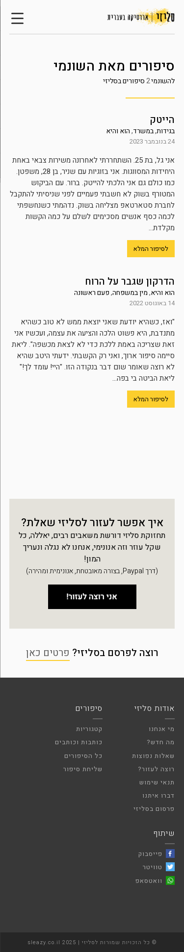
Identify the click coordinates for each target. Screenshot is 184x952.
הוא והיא (118, 131)
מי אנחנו (162, 728)
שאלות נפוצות (153, 755)
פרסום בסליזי (154, 808)
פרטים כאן (48, 653)
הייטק (162, 120)
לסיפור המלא (150, 248)
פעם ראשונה (91, 293)
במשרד (143, 131)
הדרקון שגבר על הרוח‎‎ (130, 281)
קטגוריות (89, 728)
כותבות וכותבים (79, 742)
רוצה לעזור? (156, 769)
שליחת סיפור (83, 769)
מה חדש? (161, 742)
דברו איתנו (158, 795)
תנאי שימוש (157, 782)
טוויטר (152, 867)
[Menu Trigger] (17, 18)
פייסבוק (150, 853)
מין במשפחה (130, 293)
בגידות (166, 131)
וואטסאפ (148, 880)
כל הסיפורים (83, 755)
